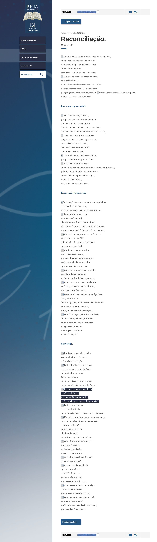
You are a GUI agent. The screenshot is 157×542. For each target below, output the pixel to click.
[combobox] (33, 40)
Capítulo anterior (72, 22)
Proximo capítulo (69, 522)
